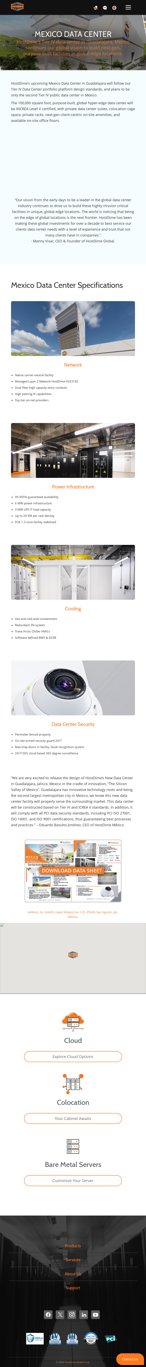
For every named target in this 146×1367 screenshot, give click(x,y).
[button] (130, 1359)
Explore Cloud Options (73, 1056)
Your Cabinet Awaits (73, 1118)
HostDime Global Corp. (77, 1362)
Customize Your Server (72, 1180)
